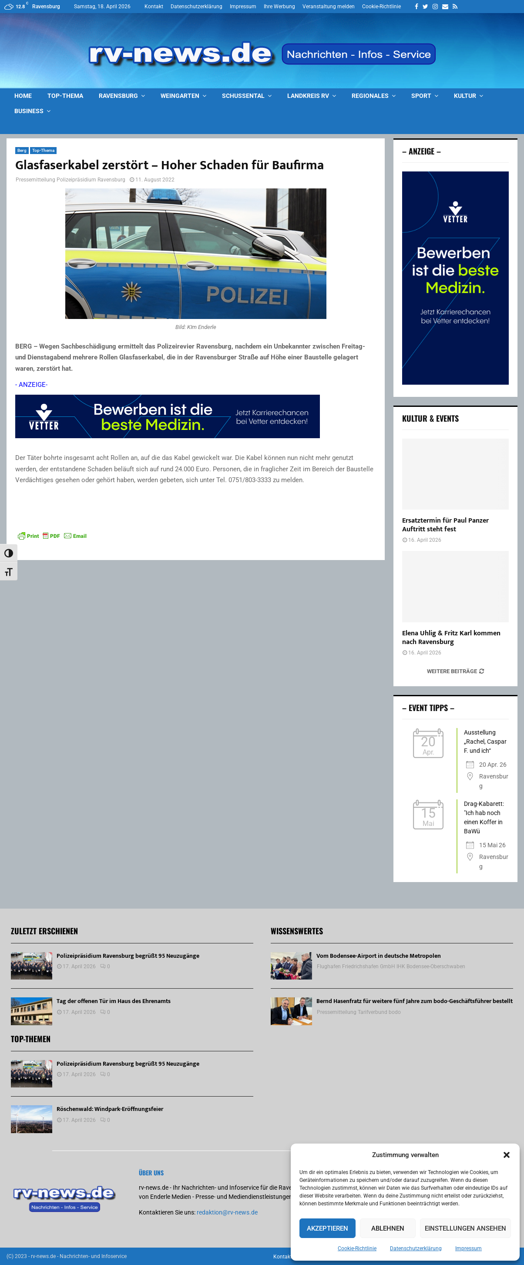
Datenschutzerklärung (416, 1248)
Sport (421, 95)
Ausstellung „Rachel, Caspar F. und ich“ (485, 741)
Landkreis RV (308, 95)
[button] (506, 1155)
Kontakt (153, 6)
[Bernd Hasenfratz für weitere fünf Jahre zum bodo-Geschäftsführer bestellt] (291, 1011)
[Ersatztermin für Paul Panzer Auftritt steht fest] (455, 474)
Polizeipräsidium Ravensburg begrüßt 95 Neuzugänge (128, 956)
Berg (22, 150)
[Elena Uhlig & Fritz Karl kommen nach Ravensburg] (455, 586)
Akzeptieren (327, 1228)
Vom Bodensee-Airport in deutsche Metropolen (378, 956)
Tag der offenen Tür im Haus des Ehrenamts (114, 1001)
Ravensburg (118, 95)
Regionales (370, 95)
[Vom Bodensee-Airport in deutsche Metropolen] (291, 966)
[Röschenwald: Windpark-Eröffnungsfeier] (31, 1119)
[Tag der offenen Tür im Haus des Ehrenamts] (31, 1011)
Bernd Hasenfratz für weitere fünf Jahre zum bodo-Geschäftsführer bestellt (414, 1001)
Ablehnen (387, 1228)
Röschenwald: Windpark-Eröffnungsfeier (110, 1109)
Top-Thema (65, 95)
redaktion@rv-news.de (227, 1212)
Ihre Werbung (279, 6)
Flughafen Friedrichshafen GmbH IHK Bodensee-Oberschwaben (391, 966)
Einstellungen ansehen (465, 1228)
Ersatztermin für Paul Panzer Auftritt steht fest (445, 525)
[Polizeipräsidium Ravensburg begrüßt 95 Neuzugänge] (31, 966)
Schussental (243, 95)
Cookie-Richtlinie (357, 1248)
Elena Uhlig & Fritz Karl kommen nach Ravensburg (451, 637)
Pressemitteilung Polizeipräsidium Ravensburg (70, 180)
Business (29, 110)
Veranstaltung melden (328, 6)
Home (23, 95)
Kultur (465, 95)
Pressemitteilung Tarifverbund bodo (359, 1012)
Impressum (468, 1248)
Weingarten (180, 95)
